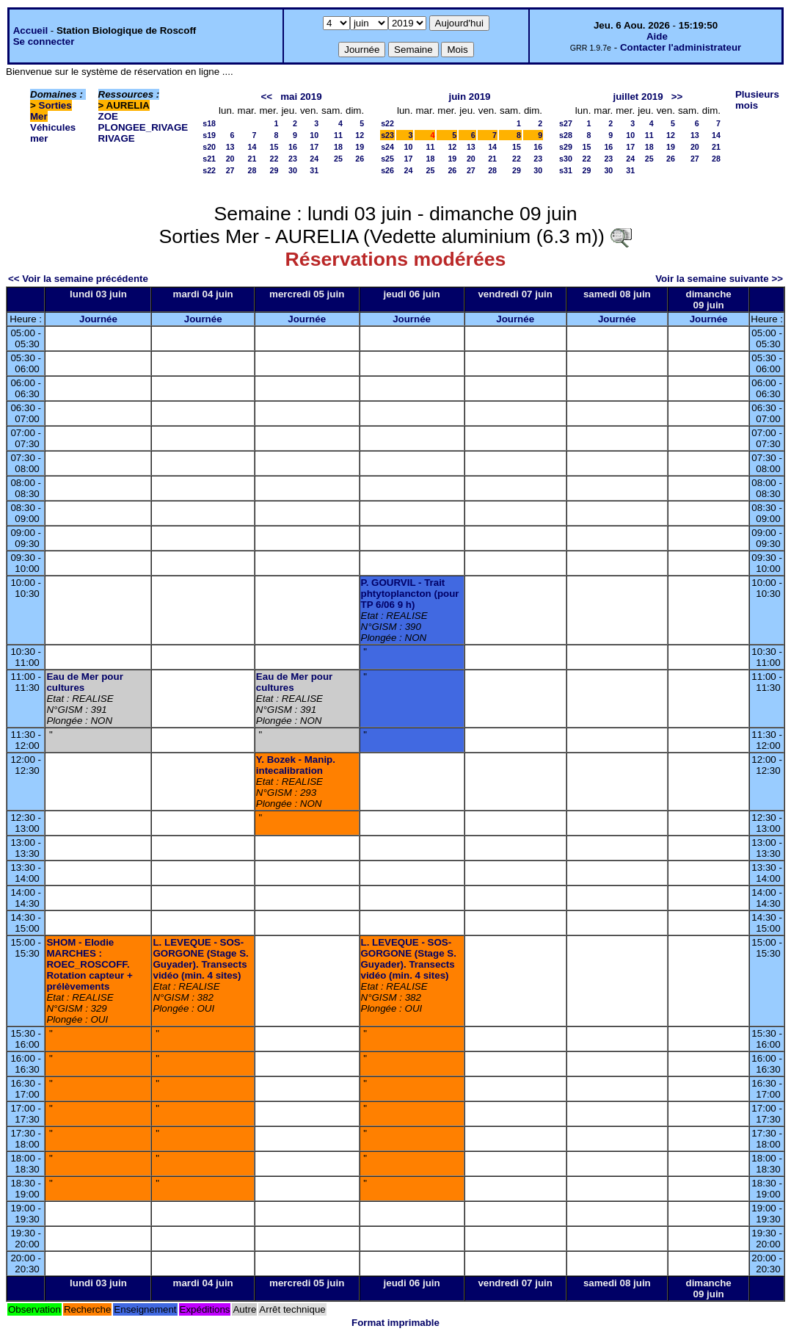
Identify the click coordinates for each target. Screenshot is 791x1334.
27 (230, 170)
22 (274, 158)
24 (314, 158)
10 (314, 135)
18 (338, 146)
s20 (209, 146)
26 (359, 158)
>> (677, 96)
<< (267, 96)
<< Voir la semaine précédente (78, 278)
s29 (565, 146)
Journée (98, 319)
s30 (565, 158)
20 (230, 158)
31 (314, 170)
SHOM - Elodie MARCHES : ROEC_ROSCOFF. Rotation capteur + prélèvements (89, 964)
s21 (209, 158)
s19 (209, 135)
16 (292, 146)
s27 (565, 123)
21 (252, 158)
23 (292, 158)
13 (230, 146)
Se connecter (44, 41)
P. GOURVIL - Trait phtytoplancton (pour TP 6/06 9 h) (410, 593)
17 (314, 146)
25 (338, 158)
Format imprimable (395, 1322)
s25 (387, 158)
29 (274, 170)
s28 (565, 135)
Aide (657, 36)
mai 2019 (300, 96)
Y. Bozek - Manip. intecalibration (295, 765)
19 (359, 146)
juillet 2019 (638, 96)
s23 (387, 135)
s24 (387, 146)
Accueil (30, 30)
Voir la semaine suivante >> (719, 278)
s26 (387, 170)
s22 (209, 170)
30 (292, 170)
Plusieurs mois (757, 100)
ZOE (108, 116)
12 (359, 135)
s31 (565, 170)
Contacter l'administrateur (680, 47)
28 (252, 170)
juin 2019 (469, 96)
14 (252, 146)
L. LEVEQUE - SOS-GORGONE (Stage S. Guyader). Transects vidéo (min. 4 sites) (200, 959)
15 (274, 146)
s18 (209, 123)
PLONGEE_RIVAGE (143, 127)
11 (338, 135)
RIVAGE (116, 138)
